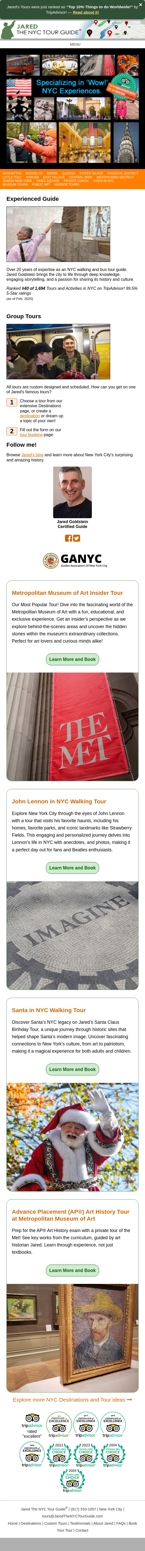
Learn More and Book (72, 659)
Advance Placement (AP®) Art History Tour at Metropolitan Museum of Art (71, 1215)
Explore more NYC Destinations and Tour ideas (72, 1400)
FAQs (121, 1523)
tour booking (31, 435)
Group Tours (23, 316)
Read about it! (86, 12)
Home (13, 1523)
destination (30, 416)
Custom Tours (55, 1523)
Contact (81, 1530)
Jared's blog (32, 455)
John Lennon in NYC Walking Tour (59, 801)
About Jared (103, 1523)
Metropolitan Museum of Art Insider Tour (67, 593)
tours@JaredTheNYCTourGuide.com (72, 1516)
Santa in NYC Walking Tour (49, 1010)
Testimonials (80, 1523)
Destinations (31, 1523)
